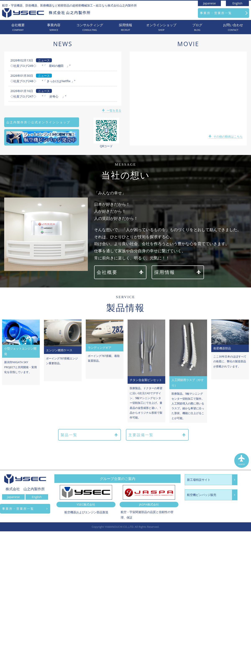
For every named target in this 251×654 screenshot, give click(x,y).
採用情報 (125, 27)
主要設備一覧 (157, 435)
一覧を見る (111, 110)
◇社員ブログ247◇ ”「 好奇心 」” (38, 96)
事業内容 (53, 27)
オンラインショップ (161, 27)
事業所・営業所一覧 (216, 13)
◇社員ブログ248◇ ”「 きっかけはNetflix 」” (42, 81)
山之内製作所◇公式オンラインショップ (38, 122)
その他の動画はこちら (226, 136)
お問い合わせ (233, 27)
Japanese (209, 3)
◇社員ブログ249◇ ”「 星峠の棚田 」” (40, 66)
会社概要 (18, 27)
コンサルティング (89, 27)
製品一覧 (89, 435)
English (237, 3)
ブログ (197, 27)
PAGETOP (241, 460)
